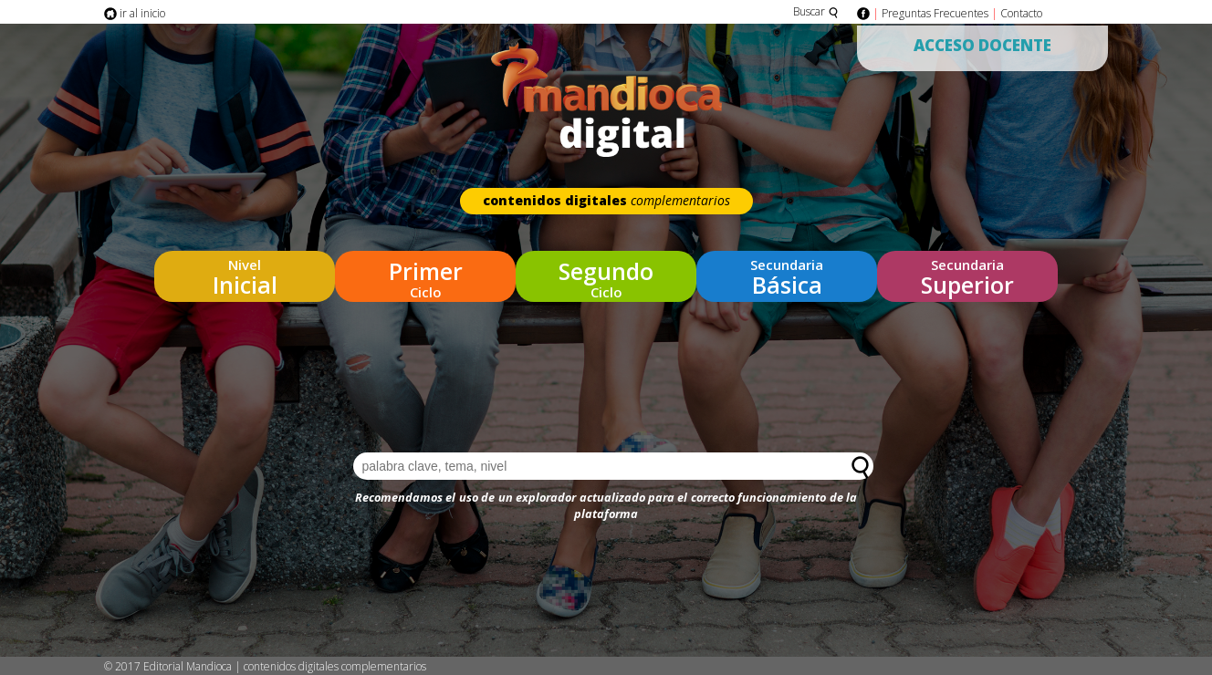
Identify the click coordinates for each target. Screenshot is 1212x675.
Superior (967, 273)
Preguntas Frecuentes (935, 13)
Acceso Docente (982, 45)
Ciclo (425, 273)
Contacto (1021, 13)
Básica (786, 273)
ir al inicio (134, 13)
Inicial (244, 273)
